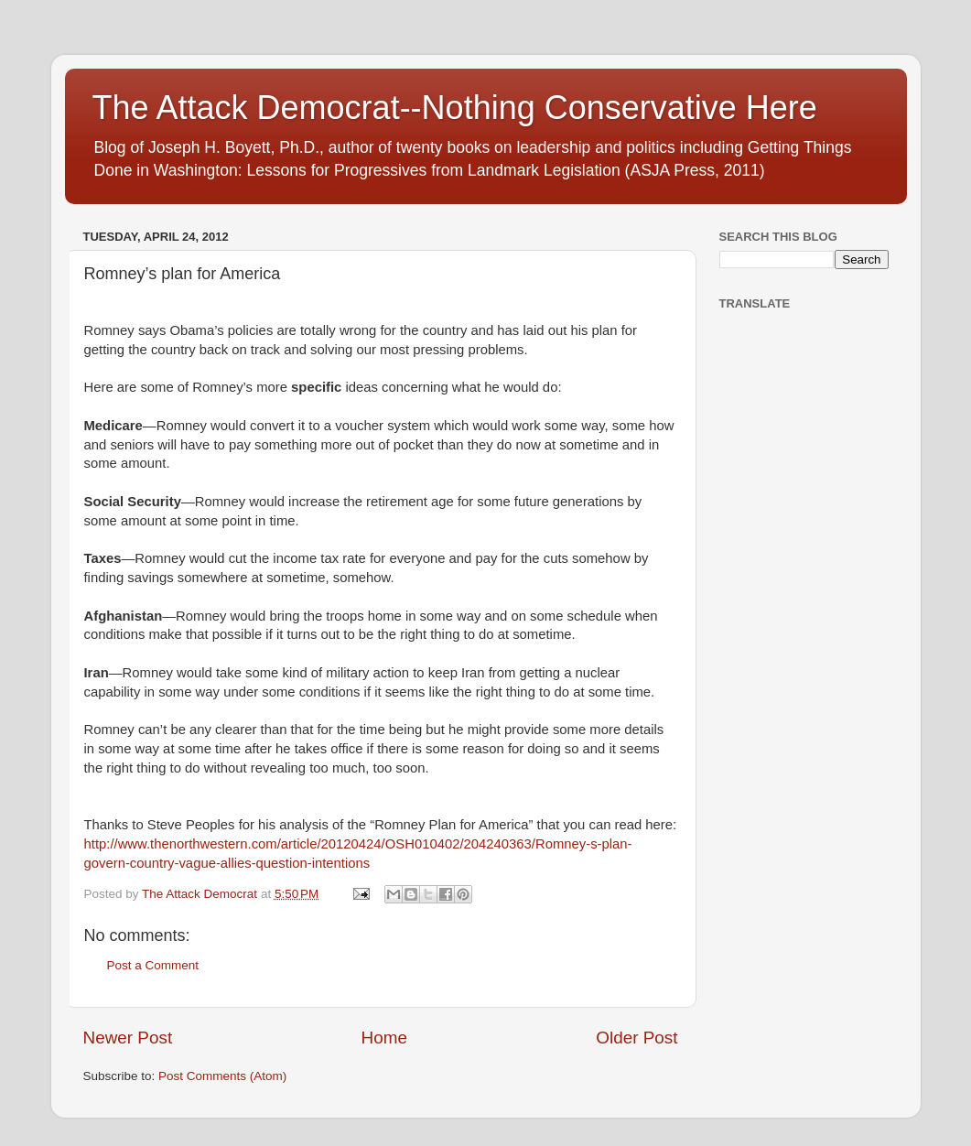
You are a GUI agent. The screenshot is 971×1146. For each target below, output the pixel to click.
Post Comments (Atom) (222, 1076)
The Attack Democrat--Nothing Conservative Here (454, 107)
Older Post (636, 1037)
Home (384, 1037)
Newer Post (128, 1037)
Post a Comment (153, 965)
